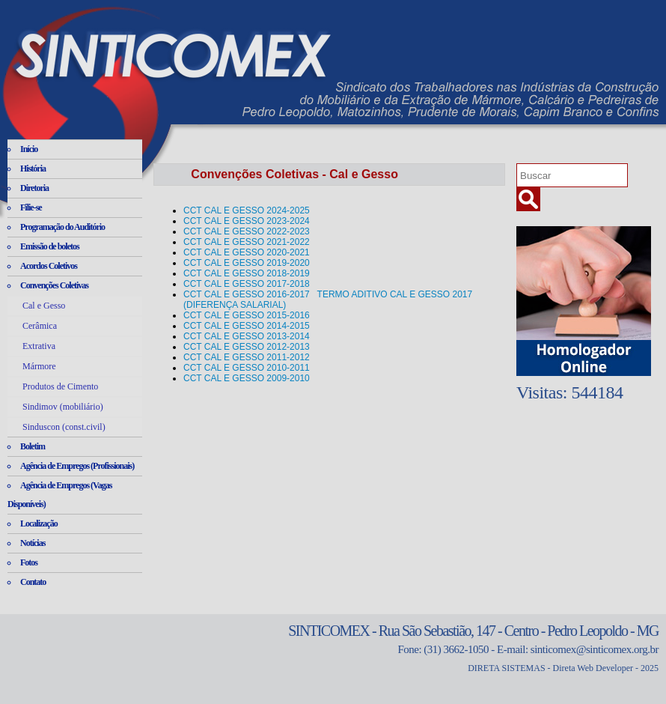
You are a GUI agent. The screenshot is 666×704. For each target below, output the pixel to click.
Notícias (32, 543)
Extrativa (38, 346)
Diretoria (34, 188)
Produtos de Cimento (60, 386)
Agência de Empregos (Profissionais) (77, 466)
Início (28, 149)
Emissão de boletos (49, 246)
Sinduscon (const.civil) (64, 427)
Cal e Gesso (43, 305)
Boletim (32, 446)
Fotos (28, 562)
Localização (39, 523)
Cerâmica (39, 326)
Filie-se (31, 207)
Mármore (39, 366)
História (33, 168)
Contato (33, 582)
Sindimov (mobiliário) (62, 406)
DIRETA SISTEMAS (506, 668)
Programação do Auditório (62, 227)
